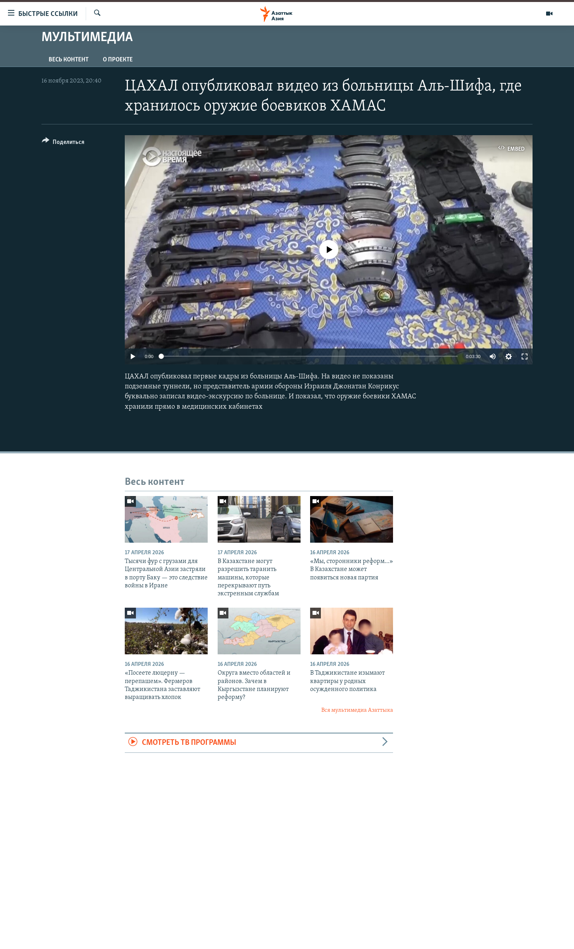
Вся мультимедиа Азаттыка (357, 710)
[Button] (63, 143)
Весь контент (68, 60)
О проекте (118, 60)
